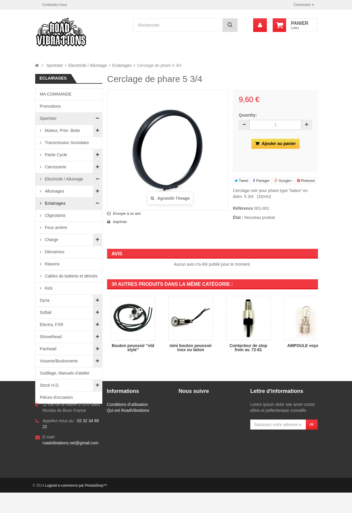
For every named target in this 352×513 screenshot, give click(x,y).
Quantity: (248, 115)
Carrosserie (55, 166)
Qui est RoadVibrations (128, 450)
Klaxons (52, 264)
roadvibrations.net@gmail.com (71, 483)
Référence (243, 208)
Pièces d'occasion (56, 397)
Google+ (283, 181)
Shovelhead (51, 336)
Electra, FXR (51, 324)
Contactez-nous (54, 5)
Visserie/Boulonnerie (59, 361)
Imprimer (120, 222)
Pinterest (306, 181)
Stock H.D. (50, 385)
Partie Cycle (55, 154)
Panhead (48, 348)
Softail (45, 312)
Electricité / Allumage (63, 179)
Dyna (45, 300)
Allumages (54, 191)
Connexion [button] (304, 5)
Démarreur (54, 251)
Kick (48, 288)
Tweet (241, 181)
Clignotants (55, 215)
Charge (51, 239)
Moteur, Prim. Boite (62, 130)
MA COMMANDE (56, 94)
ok (311, 464)
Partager (261, 181)
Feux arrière (55, 227)
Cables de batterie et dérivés (71, 276)
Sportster (48, 118)
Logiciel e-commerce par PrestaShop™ (76, 506)
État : (238, 217)
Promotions (50, 106)
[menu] (260, 25)
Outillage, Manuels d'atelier (65, 373)
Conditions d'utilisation (127, 444)
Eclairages (55, 203)
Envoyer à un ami (127, 214)
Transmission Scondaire (66, 142)
